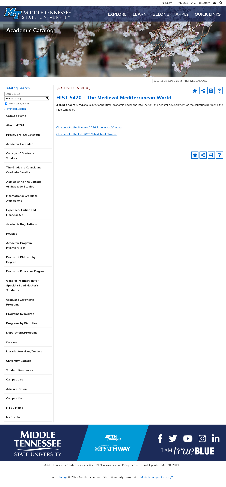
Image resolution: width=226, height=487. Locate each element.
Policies (11, 241)
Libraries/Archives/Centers (24, 359)
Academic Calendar (19, 151)
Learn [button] (140, 14)
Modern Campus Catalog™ (157, 484)
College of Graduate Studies (20, 163)
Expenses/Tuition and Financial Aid (21, 220)
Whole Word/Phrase (19, 111)
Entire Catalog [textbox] (12, 101)
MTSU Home (14, 415)
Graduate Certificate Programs (20, 309)
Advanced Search (15, 116)
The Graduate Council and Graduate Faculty (23, 177)
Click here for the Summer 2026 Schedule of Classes (89, 135)
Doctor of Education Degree (25, 279)
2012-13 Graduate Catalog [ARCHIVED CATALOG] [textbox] (180, 88)
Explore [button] (117, 14)
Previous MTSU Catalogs (23, 142)
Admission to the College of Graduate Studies (23, 191)
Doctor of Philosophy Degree (20, 267)
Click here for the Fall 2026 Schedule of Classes (86, 142)
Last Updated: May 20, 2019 (161, 473)
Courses (11, 350)
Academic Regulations (21, 232)
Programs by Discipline (21, 331)
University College (18, 368)
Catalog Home (16, 123)
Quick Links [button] (208, 14)
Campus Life (14, 387)
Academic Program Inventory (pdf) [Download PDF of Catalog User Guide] (19, 253)
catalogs (61, 484)
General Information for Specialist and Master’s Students (22, 293)
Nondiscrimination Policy (115, 473)
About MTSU (15, 133)
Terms (134, 473)
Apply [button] (182, 14)
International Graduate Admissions (22, 205)
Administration (16, 396)
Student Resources (19, 378)
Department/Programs (21, 340)
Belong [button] (161, 14)
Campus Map (14, 406)
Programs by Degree (20, 321)
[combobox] (188, 88)
